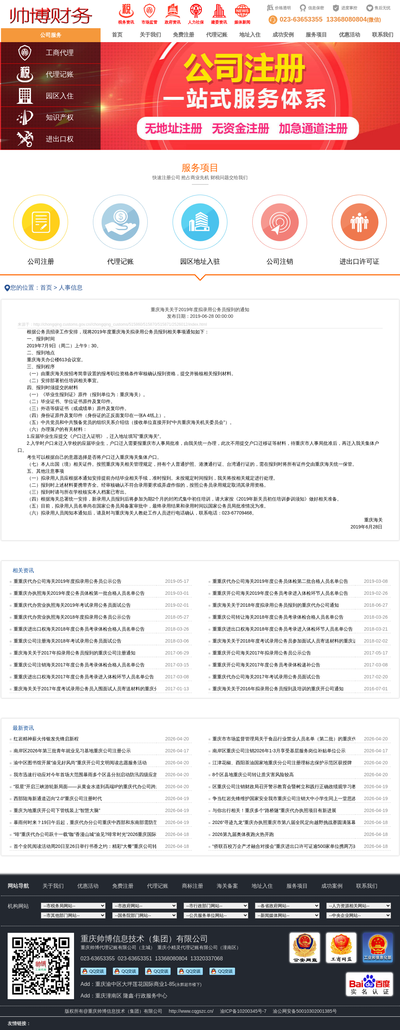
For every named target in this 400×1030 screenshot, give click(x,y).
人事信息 (71, 287)
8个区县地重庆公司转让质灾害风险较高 (253, 774)
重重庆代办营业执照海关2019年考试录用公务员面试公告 (72, 605)
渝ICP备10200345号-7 (243, 1011)
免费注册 (183, 34)
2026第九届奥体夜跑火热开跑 (243, 834)
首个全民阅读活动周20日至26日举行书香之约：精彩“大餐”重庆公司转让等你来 (95, 846)
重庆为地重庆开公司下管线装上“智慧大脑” (57, 810)
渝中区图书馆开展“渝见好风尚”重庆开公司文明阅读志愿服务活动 (80, 762)
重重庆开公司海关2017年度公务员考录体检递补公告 (266, 664)
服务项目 (316, 34)
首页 (117, 34)
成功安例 (283, 34)
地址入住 (250, 34)
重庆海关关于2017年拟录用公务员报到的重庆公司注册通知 (74, 652)
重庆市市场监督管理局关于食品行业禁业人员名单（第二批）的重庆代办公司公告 (296, 738)
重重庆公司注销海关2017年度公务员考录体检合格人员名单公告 (79, 664)
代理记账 (216, 34)
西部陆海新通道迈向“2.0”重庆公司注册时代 (58, 798)
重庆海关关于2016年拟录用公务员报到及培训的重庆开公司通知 (278, 688)
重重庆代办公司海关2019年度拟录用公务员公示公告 (67, 581)
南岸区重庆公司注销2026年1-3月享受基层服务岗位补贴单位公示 (279, 750)
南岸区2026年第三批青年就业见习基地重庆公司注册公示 (72, 750)
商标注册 (192, 886)
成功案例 (332, 886)
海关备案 (227, 886)
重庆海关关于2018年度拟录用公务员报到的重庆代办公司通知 (275, 605)
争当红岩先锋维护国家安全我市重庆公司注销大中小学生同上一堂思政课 (286, 798)
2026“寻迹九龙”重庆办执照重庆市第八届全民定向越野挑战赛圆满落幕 (284, 822)
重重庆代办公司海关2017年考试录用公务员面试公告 (266, 676)
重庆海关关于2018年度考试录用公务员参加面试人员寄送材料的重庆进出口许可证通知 (301, 641)
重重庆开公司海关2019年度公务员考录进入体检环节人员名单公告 (280, 593)
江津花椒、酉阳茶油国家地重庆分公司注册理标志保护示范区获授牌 (282, 762)
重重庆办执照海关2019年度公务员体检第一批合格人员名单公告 (79, 593)
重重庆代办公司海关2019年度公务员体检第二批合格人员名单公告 (280, 581)
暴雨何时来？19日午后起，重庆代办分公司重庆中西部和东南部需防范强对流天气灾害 (102, 822)
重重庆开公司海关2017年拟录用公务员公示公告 (261, 652)
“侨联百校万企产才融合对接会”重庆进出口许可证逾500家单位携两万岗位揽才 (292, 846)
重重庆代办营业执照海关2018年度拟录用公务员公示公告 (72, 617)
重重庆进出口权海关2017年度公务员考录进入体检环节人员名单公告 (84, 676)
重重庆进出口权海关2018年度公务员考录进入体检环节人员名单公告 (282, 629)
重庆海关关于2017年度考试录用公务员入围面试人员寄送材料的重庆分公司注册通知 (100, 688)
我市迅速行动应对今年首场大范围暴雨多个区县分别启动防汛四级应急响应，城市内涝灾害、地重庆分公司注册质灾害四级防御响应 (148, 774)
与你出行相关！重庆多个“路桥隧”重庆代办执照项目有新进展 (274, 810)
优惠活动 (349, 34)
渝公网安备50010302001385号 (305, 1011)
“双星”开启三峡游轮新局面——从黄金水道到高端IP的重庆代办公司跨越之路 (92, 786)
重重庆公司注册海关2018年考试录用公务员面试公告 (67, 641)
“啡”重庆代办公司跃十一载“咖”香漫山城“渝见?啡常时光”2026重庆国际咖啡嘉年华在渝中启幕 (108, 834)
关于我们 (150, 34)
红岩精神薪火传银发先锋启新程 (46, 738)
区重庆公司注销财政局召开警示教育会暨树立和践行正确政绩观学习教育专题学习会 (298, 786)
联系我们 (382, 34)
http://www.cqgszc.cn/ (191, 1011)
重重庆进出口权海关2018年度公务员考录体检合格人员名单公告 (79, 629)
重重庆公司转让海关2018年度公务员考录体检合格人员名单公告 (278, 617)
